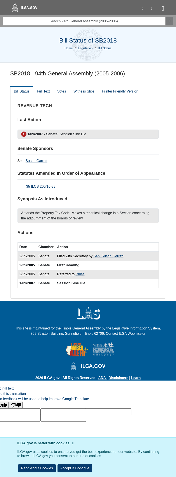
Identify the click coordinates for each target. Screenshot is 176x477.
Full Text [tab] (43, 91)
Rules (80, 274)
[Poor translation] (16, 405)
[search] (84, 21)
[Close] (75, 468)
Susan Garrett (36, 161)
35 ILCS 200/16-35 (41, 186)
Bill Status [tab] (22, 91)
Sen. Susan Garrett (108, 256)
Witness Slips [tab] (83, 91)
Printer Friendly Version (120, 91)
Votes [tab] (61, 91)
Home (68, 48)
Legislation (85, 48)
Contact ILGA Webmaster (125, 333)
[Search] (169, 21)
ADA (102, 378)
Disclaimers (118, 378)
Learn (136, 378)
